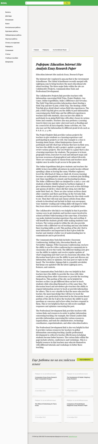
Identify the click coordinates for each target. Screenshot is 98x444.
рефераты (46, 50)
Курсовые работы (11, 31)
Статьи (7, 54)
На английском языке (60, 50)
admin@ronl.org (73, 436)
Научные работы (11, 39)
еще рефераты (85, 359)
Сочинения (9, 50)
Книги (7, 23)
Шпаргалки (9, 62)
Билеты (8, 12)
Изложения (9, 20)
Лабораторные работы (13, 35)
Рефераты (9, 46)
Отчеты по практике (12, 43)
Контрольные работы (12, 27)
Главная (36, 50)
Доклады (8, 16)
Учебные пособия (11, 58)
